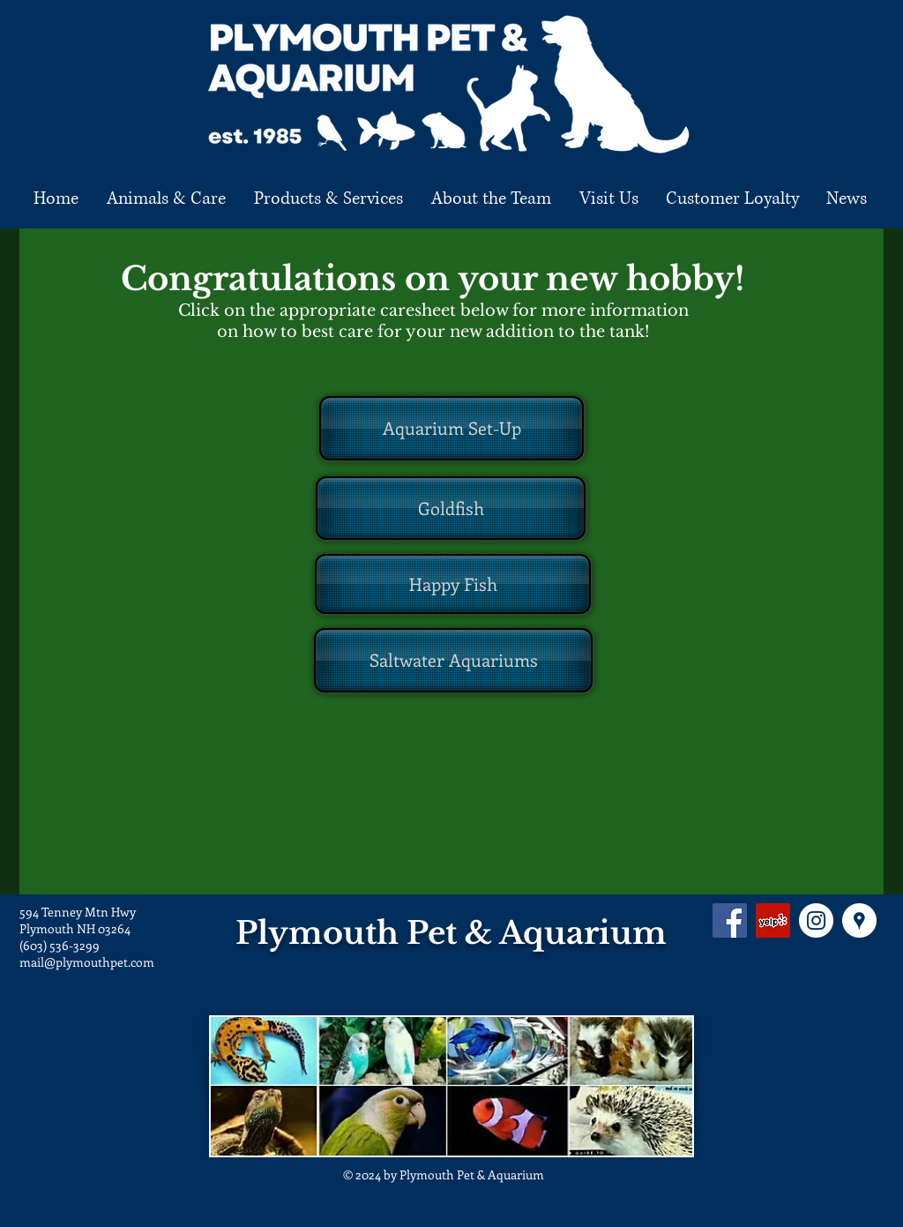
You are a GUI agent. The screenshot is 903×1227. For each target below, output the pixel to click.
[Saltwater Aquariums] (453, 660)
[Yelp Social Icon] (773, 920)
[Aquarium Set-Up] (451, 428)
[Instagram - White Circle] (816, 920)
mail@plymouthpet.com (86, 962)
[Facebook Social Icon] (730, 920)
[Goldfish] (451, 508)
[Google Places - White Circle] (859, 920)
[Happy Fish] (453, 584)
